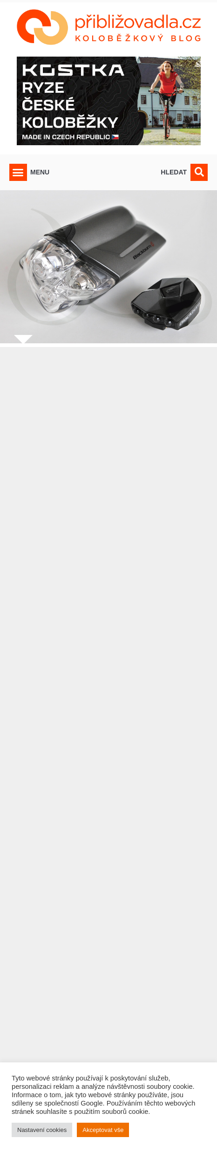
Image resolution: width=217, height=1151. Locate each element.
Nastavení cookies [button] (42, 1129)
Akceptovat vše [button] (102, 1129)
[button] (18, 172)
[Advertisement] (108, 737)
